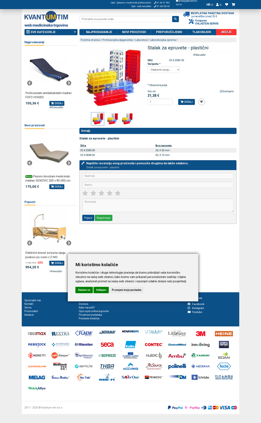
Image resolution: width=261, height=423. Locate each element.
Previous (29, 83)
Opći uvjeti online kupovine (94, 311)
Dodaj (186, 101)
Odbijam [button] (101, 289)
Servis (28, 307)
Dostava (83, 303)
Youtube (195, 312)
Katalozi (29, 314)
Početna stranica (90, 39)
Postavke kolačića (89, 318)
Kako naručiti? (87, 307)
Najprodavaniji (34, 42)
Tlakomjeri (201, 32)
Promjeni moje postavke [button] (126, 289)
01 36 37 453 (162, 2)
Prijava (88, 217)
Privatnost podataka (90, 314)
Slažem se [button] (84, 289)
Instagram (196, 308)
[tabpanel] (49, 79)
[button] (219, 4)
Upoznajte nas (32, 300)
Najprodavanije (99, 32)
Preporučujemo (169, 32)
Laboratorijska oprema (163, 39)
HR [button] (209, 4)
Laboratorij (141, 39)
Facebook (196, 304)
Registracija (103, 217)
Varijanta (154, 63)
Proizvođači (31, 311)
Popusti (29, 202)
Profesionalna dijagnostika (117, 39)
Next (68, 83)
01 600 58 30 (162, 6)
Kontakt (28, 303)
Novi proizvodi (134, 32)
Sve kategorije (51, 32)
